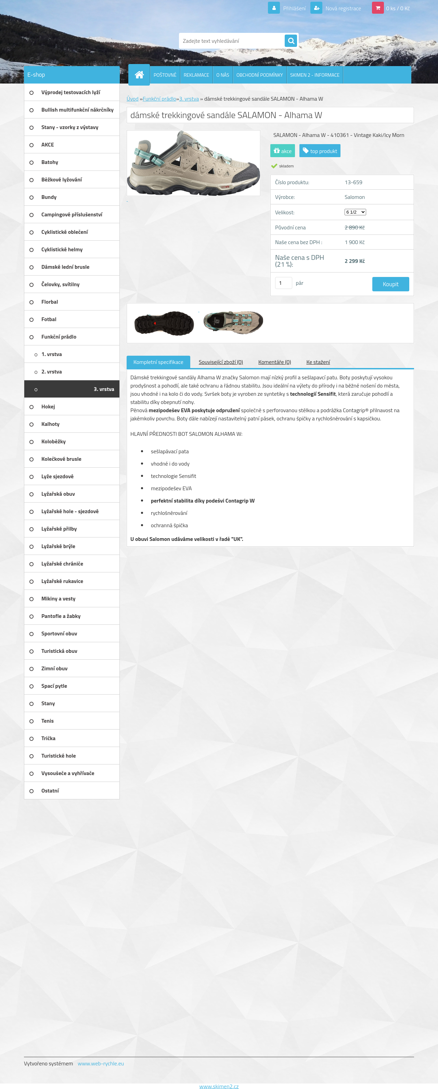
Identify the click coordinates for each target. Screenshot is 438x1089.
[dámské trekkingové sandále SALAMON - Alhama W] (164, 309)
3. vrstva (189, 98)
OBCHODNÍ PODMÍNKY (259, 74)
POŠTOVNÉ (165, 74)
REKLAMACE (196, 74)
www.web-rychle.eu (101, 1063)
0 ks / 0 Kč (398, 8)
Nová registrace (342, 8)
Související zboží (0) (221, 362)
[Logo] (71, 41)
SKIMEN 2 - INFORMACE (314, 74)
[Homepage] (142, 74)
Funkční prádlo (159, 98)
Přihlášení (294, 8)
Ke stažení (318, 362)
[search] (291, 41)
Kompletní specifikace (158, 362)
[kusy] (283, 283)
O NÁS (222, 74)
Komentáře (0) (274, 362)
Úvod (133, 98)
